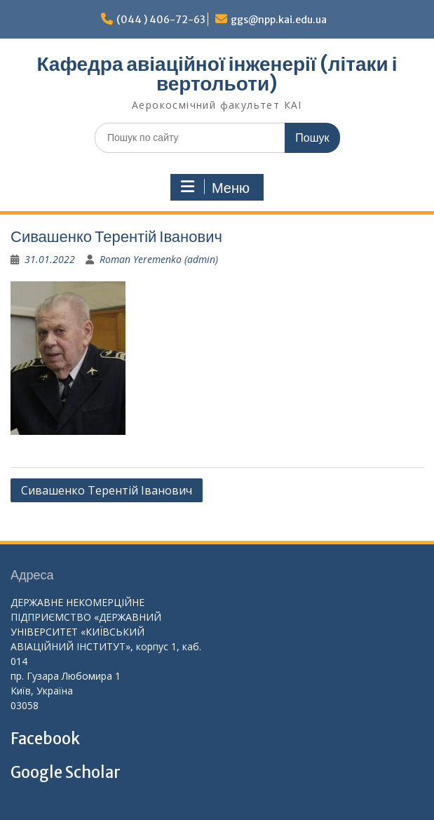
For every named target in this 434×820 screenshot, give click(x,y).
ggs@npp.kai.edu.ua (279, 19)
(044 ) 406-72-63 (160, 19)
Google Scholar (66, 772)
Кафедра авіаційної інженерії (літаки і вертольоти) (216, 73)
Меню (215, 187)
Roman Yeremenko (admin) (159, 259)
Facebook (45, 738)
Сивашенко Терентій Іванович (106, 490)
